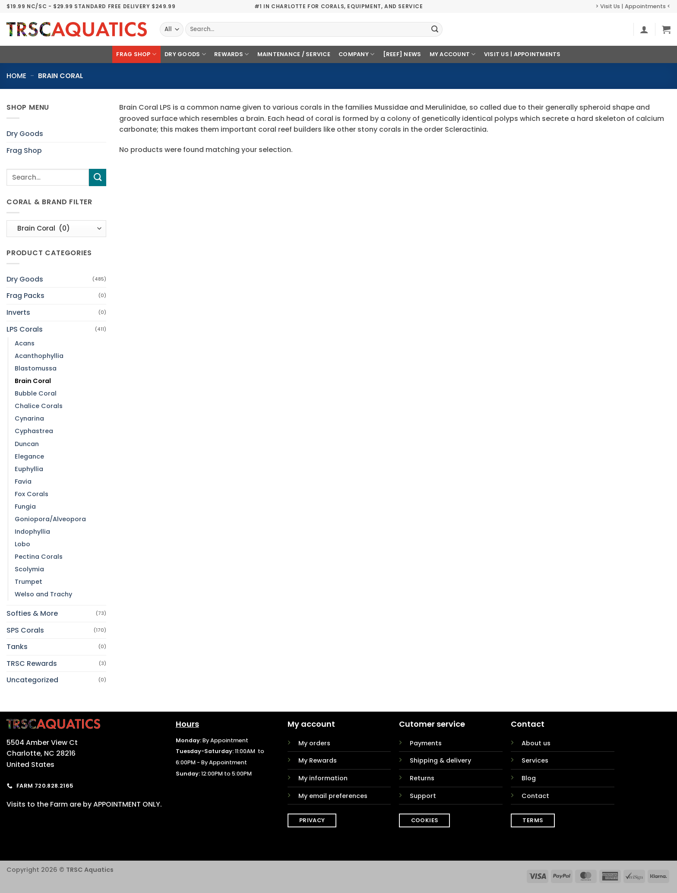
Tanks (17, 647)
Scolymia (29, 569)
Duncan (27, 444)
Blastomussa (36, 368)
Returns (422, 778)
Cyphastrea (34, 431)
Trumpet (28, 581)
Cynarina (29, 418)
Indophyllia (32, 531)
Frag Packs (25, 296)
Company (356, 54)
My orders (314, 743)
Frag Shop (136, 54)
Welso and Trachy (43, 594)
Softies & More (32, 613)
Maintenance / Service (293, 54)
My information (323, 778)
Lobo (22, 544)
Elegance (29, 456)
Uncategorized (32, 680)
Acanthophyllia (39, 356)
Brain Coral (33, 381)
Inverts (18, 312)
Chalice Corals (39, 406)
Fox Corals (31, 494)
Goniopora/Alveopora (50, 519)
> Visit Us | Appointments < (633, 6)
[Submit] (434, 29)
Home (16, 76)
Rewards (231, 54)
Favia (23, 481)
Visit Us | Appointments (522, 54)
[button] (644, 29)
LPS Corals (24, 329)
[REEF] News (402, 54)
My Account (453, 54)
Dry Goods (185, 54)
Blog (529, 778)
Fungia (25, 506)
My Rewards (317, 760)
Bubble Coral (36, 393)
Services (535, 760)
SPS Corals (25, 630)
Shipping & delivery (440, 760)
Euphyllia (29, 469)
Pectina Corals (39, 556)
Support (423, 796)
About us (536, 743)
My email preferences (332, 796)
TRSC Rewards (31, 663)
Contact (535, 796)
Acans (25, 343)
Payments (426, 743)
